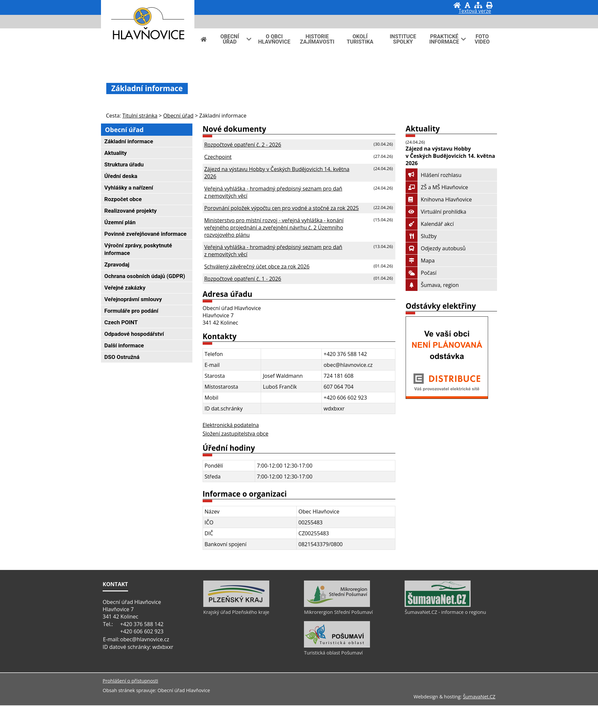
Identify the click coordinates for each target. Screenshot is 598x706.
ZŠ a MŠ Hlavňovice (437, 187)
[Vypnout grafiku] (467, 5)
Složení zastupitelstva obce (235, 433)
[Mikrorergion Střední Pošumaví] (337, 606)
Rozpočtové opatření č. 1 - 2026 (242, 278)
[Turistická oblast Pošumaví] (337, 646)
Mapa (420, 260)
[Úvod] (457, 5)
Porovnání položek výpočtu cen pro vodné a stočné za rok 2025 (281, 208)
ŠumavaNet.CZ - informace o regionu (445, 613)
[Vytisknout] (489, 5)
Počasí (421, 272)
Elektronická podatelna (231, 425)
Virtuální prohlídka (436, 211)
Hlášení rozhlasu (433, 175)
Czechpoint (218, 156)
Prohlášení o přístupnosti (130, 681)
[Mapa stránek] (478, 5)
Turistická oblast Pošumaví (333, 653)
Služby (421, 236)
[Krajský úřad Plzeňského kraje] (236, 606)
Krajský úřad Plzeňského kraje (236, 613)
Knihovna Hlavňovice (439, 199)
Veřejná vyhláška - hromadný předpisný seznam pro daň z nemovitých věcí (273, 192)
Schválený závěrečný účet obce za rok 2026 (257, 266)
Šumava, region (432, 285)
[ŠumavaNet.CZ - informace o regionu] (438, 606)
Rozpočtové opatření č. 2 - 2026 (242, 144)
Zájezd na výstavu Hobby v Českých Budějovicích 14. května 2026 (276, 172)
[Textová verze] (474, 12)
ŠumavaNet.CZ (479, 697)
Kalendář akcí (430, 224)
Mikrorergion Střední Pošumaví (338, 613)
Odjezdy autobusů (436, 248)
